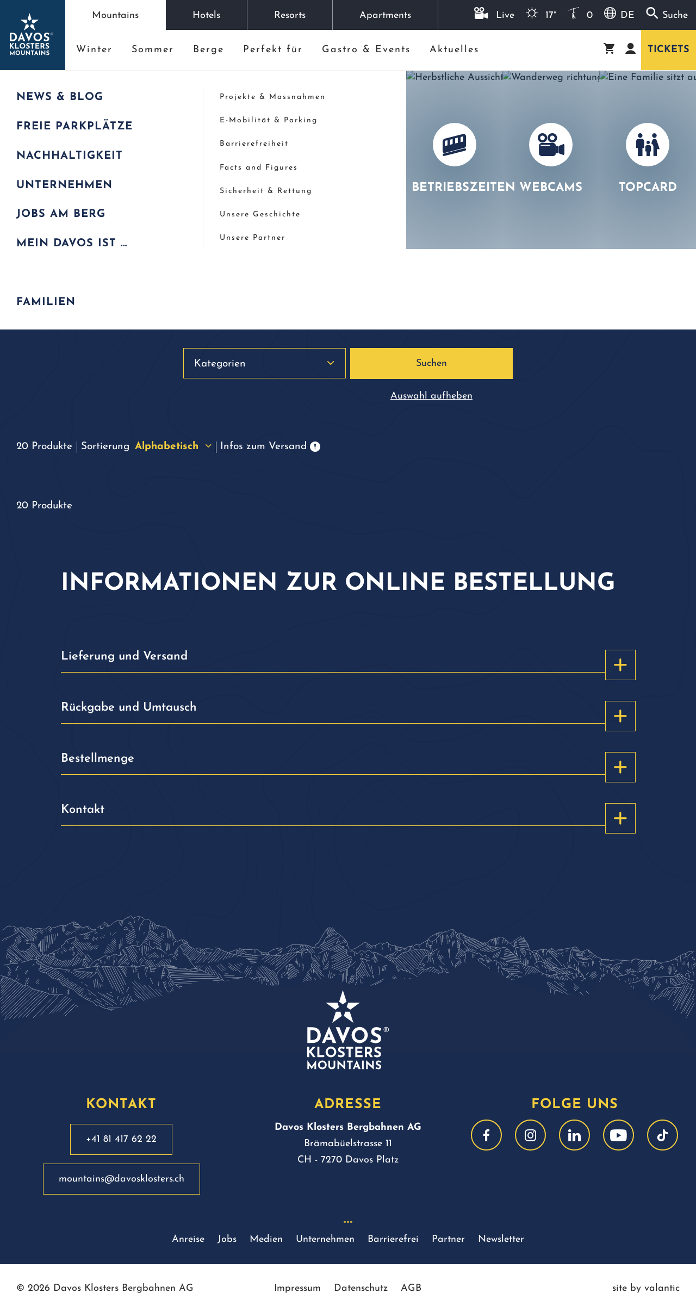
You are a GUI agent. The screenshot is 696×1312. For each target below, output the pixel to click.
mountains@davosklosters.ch (121, 1179)
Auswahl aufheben (431, 396)
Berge (208, 50)
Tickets (668, 50)
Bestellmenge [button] (348, 763)
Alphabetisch (173, 447)
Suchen (431, 363)
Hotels (206, 15)
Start (23, 89)
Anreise (188, 1239)
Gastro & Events (366, 50)
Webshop (91, 89)
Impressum (297, 1288)
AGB (411, 1288)
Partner (448, 1239)
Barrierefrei (393, 1239)
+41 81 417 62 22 (121, 1139)
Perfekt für (273, 50)
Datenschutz (361, 1288)
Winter (94, 50)
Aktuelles (454, 50)
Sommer (153, 50)
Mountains (115, 15)
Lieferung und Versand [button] (348, 661)
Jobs (227, 1239)
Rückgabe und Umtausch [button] (348, 712)
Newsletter (501, 1239)
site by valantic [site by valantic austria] (646, 1288)
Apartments (385, 15)
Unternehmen (325, 1239)
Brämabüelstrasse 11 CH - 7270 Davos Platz (348, 1143)
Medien (266, 1239)
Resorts (290, 15)
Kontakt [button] (348, 814)
